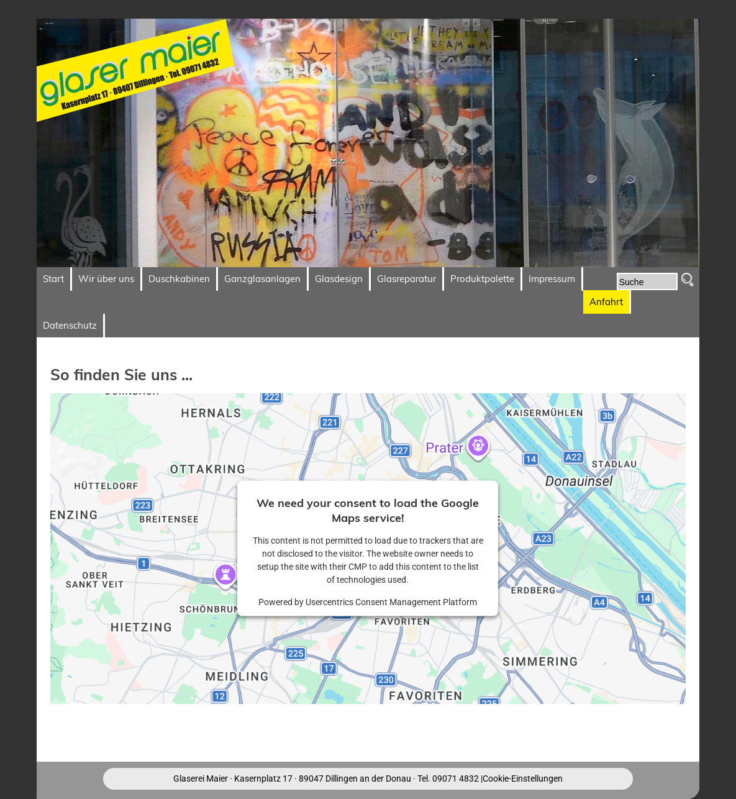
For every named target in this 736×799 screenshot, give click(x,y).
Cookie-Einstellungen (523, 778)
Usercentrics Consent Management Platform (391, 602)
